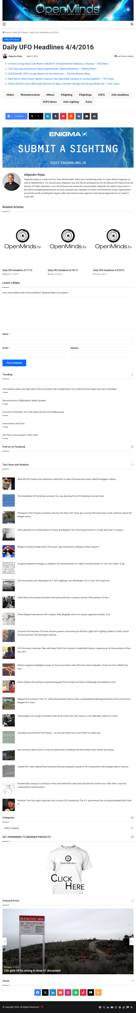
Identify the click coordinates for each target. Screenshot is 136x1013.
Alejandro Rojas (15, 56)
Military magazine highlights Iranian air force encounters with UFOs (49, 665)
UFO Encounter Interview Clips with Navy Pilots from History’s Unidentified (52, 648)
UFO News (50, 101)
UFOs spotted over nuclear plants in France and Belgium (44, 530)
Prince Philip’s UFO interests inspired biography (39, 682)
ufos (89, 101)
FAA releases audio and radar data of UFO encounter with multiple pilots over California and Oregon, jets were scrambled (59, 389)
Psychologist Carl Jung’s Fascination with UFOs (40, 716)
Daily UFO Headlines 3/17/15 (17, 270)
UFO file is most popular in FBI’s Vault (20, 435)
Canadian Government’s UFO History (34, 733)
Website (74, 348)
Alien (11, 94)
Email (5, 348)
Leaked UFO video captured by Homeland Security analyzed (45, 766)
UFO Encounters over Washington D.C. (35, 580)
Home (6, 32)
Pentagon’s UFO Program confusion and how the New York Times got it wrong (54, 513)
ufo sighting (72, 101)
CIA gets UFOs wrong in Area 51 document (32, 970)
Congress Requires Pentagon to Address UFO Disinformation (46, 563)
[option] (68, 941)
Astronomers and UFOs (13, 423)
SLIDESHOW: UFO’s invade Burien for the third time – (49, 73)
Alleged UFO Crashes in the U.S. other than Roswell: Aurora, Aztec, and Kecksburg (56, 699)
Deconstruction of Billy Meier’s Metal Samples (24, 400)
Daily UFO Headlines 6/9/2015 (108, 270)
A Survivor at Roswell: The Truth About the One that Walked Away (33, 412)
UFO (102, 94)
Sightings (86, 94)
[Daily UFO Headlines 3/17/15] (22, 241)
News (51, 94)
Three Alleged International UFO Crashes (36, 614)
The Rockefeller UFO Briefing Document (36, 496)
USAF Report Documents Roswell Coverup (37, 597)
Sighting (67, 94)
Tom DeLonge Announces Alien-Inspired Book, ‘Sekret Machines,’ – (52, 68)
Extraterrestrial (31, 94)
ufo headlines (121, 94)
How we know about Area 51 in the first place (38, 750)
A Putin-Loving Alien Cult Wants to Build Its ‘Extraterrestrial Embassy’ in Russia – (58, 63)
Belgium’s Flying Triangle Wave (32, 547)
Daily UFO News (20, 32)
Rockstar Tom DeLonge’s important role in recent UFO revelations (48, 800)
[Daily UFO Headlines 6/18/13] (68, 241)
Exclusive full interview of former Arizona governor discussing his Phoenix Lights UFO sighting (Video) (65, 631)
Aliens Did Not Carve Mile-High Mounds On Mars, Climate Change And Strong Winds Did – (64, 83)
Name (6, 334)
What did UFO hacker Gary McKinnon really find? (40, 479)
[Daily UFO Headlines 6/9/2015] (113, 241)
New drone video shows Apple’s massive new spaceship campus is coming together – (61, 78)
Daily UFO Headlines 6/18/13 (63, 270)
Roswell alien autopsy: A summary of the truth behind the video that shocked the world (58, 783)
